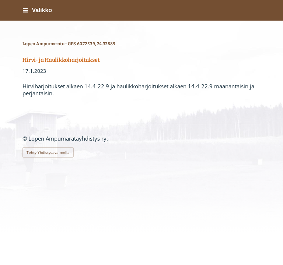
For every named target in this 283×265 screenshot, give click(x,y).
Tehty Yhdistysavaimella (48, 152)
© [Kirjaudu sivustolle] (25, 138)
